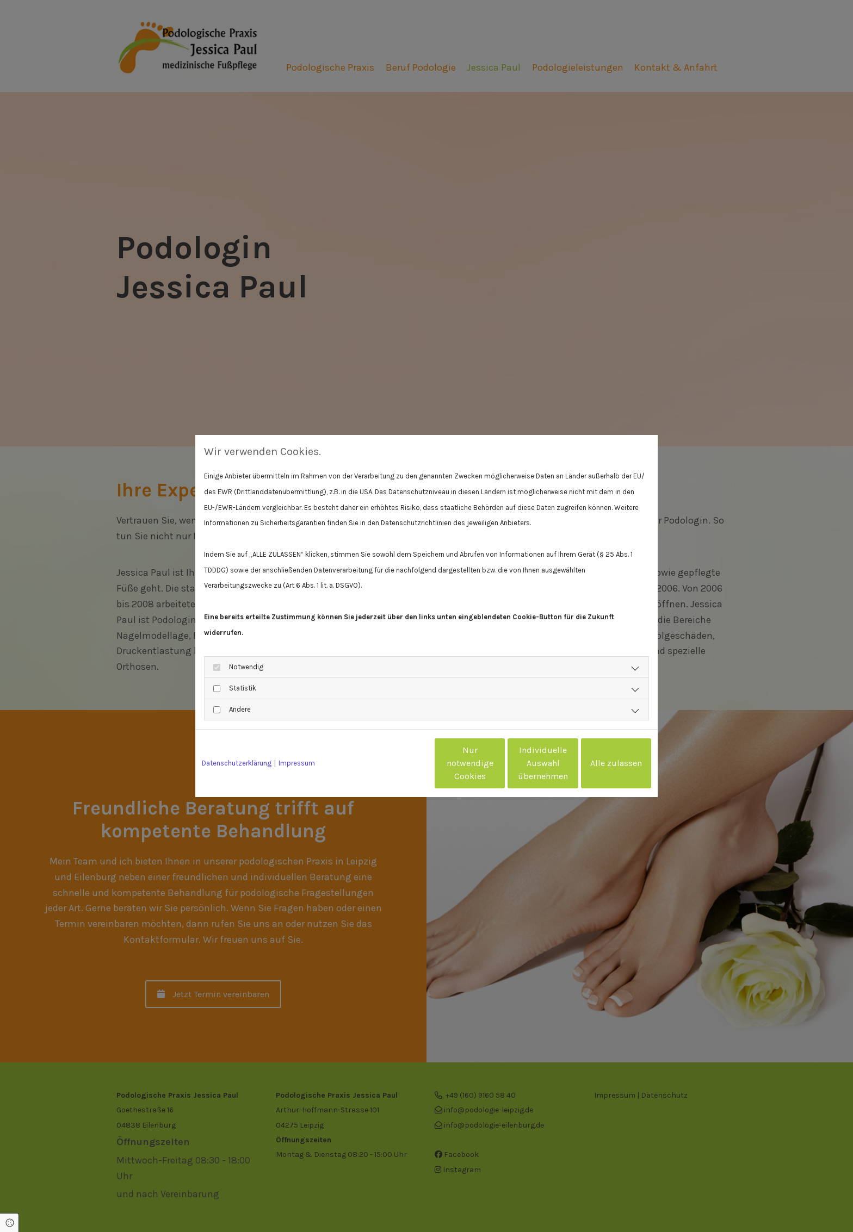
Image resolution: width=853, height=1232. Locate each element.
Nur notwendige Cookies (394, 763)
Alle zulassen (601, 763)
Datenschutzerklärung (236, 763)
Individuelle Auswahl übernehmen (498, 763)
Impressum (297, 763)
